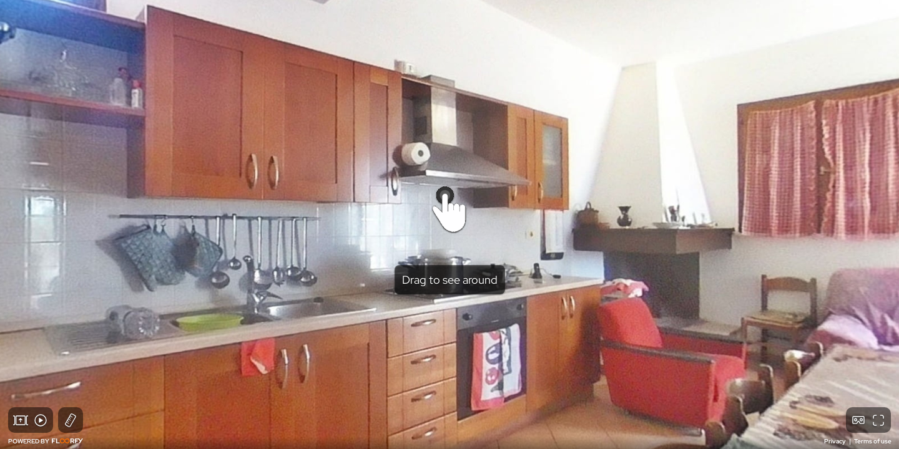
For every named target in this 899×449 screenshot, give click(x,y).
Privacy (835, 441)
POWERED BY (45, 441)
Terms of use (873, 441)
